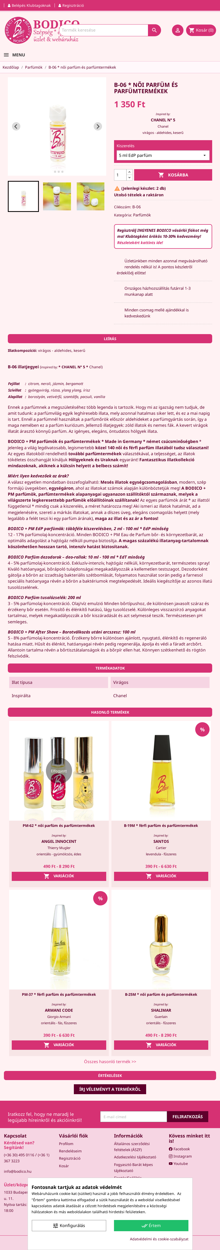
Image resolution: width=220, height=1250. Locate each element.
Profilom (66, 1143)
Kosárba (173, 175)
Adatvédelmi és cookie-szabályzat (159, 1238)
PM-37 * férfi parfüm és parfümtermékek (59, 994)
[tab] (51, 171)
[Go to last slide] (16, 126)
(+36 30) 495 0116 (19, 1154)
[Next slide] (98, 126)
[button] (23, 196)
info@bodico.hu (18, 1171)
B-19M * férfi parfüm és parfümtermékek (161, 825)
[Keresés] (110, 30)
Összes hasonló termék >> (110, 1061)
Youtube (178, 1163)
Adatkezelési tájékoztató (135, 1156)
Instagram (180, 1156)
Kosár (64, 1165)
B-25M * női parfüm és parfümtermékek (161, 994)
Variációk (59, 876)
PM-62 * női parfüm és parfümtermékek (59, 825)
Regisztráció (69, 1158)
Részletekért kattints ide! (140, 242)
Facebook (179, 1148)
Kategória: (123, 214)
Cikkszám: (122, 206)
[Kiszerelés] (163, 155)
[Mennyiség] (120, 175)
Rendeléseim (70, 1150)
